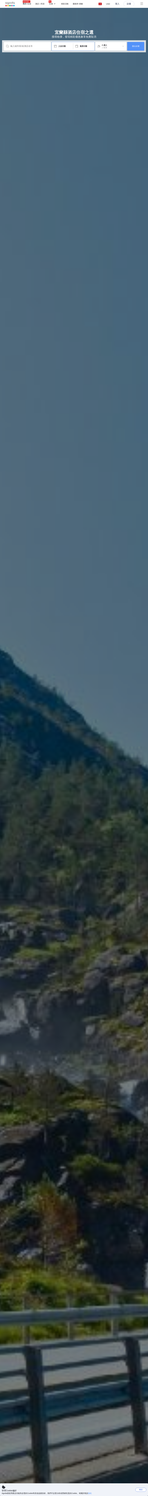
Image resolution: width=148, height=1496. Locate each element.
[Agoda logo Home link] (10, 4)
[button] (100, 4)
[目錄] (87, 3)
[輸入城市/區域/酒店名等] (29, 46)
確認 (141, 1490)
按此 (90, 1493)
